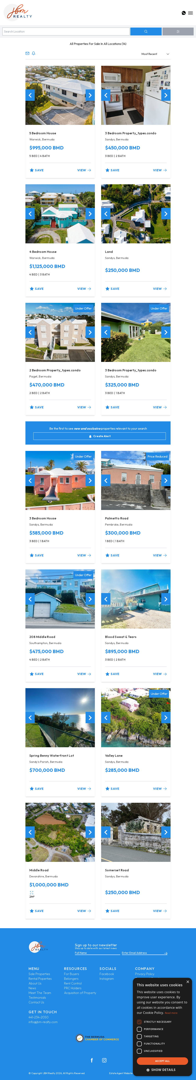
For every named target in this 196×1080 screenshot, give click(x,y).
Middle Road (39, 870)
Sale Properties (39, 974)
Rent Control (73, 983)
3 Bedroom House (42, 518)
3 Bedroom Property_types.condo (130, 133)
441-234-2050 (39, 1017)
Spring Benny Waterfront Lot (51, 755)
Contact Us (36, 1002)
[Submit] (165, 953)
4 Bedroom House (42, 252)
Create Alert (100, 436)
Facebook (107, 974)
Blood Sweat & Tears (120, 637)
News (32, 988)
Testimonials (37, 997)
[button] (162, 1069)
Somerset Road (117, 870)
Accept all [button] (162, 1061)
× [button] (187, 982)
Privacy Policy (144, 974)
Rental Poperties (40, 979)
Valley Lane (113, 755)
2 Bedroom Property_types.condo (55, 370)
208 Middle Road (42, 637)
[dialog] (162, 1027)
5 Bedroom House (42, 133)
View (84, 170)
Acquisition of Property (80, 993)
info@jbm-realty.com (43, 1022)
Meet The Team (40, 993)
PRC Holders (72, 988)
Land (109, 252)
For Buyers (71, 974)
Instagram (107, 979)
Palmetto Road (116, 518)
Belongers (71, 979)
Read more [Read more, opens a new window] (171, 1013)
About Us (35, 983)
